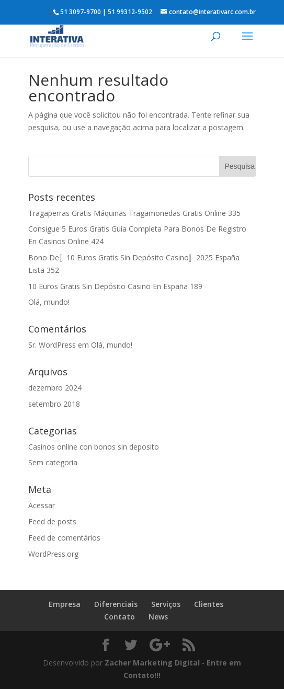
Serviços (165, 604)
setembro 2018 (54, 404)
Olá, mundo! (49, 302)
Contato (119, 617)
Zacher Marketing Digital (152, 663)
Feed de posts (52, 521)
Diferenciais (116, 604)
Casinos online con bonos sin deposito (93, 447)
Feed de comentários (64, 538)
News (158, 617)
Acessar (41, 505)
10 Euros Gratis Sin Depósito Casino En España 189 (115, 286)
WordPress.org (53, 554)
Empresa (65, 604)
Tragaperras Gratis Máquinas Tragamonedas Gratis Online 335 (134, 213)
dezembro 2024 (55, 388)
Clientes (208, 604)
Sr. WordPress (52, 345)
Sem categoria (52, 462)
